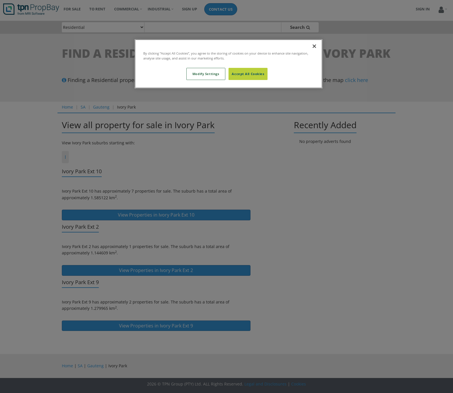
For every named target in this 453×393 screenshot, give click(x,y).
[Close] (314, 46)
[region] (228, 63)
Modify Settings (205, 74)
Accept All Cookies (248, 74)
